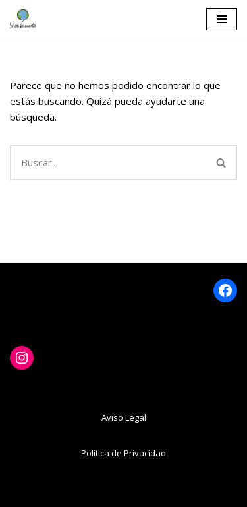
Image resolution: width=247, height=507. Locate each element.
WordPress (183, 493)
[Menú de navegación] (221, 19)
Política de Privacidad (123, 453)
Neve (50, 493)
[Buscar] (108, 162)
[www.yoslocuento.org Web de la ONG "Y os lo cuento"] (23, 18)
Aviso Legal (123, 417)
